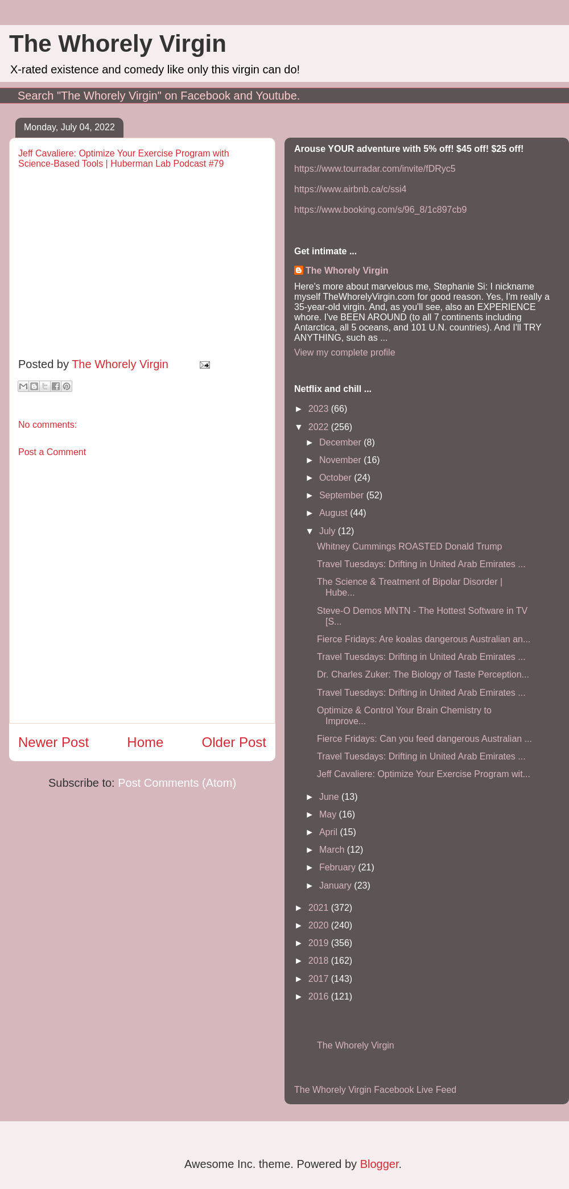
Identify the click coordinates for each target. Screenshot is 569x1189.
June (330, 797)
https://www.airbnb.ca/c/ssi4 (350, 189)
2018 (319, 960)
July (328, 531)
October (336, 477)
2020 (319, 925)
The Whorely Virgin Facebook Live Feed (375, 1090)
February (338, 867)
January (336, 885)
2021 (319, 908)
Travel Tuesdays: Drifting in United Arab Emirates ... (421, 564)
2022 (319, 427)
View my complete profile (344, 352)
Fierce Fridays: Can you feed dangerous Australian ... (424, 739)
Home (145, 742)
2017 (319, 979)
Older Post (234, 742)
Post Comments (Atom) (177, 783)
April (329, 832)
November (341, 460)
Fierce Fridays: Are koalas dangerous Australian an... (423, 639)
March (333, 849)
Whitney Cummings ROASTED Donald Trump (409, 546)
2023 (319, 409)
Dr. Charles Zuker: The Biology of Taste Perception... (423, 674)
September (342, 495)
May (329, 814)
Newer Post (53, 742)
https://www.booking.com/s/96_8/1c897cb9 (380, 209)
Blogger (379, 1164)
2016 (319, 996)
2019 (319, 943)
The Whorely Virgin (117, 43)
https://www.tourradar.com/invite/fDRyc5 (375, 169)
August (334, 513)
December (341, 442)
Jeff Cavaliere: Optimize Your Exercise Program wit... (423, 774)
